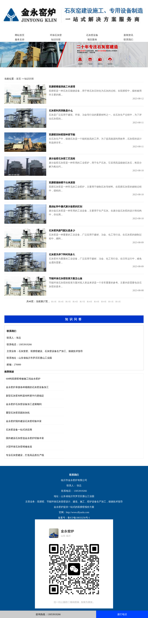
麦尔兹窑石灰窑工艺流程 (62, 158)
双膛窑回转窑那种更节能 (62, 134)
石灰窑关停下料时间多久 (62, 254)
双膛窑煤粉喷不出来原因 (62, 182)
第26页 (75, 302)
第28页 (89, 302)
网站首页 (19, 35)
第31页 (111, 302)
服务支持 (19, 39)
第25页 (68, 302)
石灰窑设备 (92, 35)
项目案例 (92, 39)
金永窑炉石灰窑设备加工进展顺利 (24, 404)
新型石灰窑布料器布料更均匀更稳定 (25, 395)
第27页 (82, 302)
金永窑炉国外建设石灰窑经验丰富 (24, 421)
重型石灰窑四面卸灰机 (18, 412)
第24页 (61, 302)
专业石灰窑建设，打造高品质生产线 (25, 455)
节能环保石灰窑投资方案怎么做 (65, 278)
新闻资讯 (128, 35)
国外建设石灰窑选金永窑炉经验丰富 (25, 438)
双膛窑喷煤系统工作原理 (62, 86)
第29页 (96, 302)
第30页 (103, 302)
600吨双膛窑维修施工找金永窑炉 (23, 378)
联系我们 (128, 39)
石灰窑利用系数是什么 (61, 110)
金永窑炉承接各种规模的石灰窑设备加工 (27, 387)
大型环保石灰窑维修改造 (19, 446)
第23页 (53, 302)
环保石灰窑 (56, 35)
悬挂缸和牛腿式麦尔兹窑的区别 (65, 206)
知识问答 (56, 39)
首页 (18, 78)
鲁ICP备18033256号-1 (79, 517)
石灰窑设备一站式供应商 (19, 429)
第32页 (118, 302)
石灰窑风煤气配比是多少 (62, 230)
